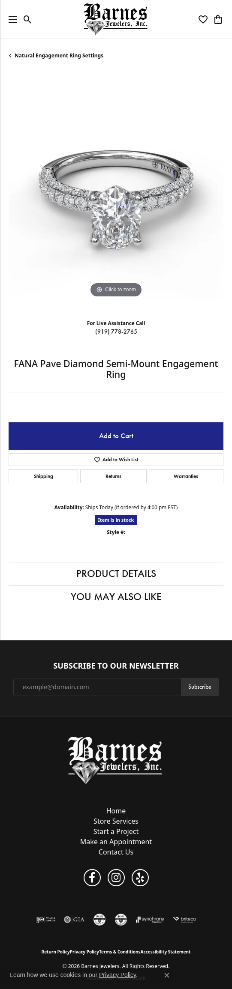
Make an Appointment (116, 841)
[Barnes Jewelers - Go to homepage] (116, 760)
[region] (116, 192)
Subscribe (199, 686)
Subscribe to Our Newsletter (115, 666)
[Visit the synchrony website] (150, 919)
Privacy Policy (84, 952)
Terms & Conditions (120, 952)
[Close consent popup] (166, 975)
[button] (27, 19)
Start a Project (116, 831)
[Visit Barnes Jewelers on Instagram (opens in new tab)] (116, 877)
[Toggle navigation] (10, 19)
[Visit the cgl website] (99, 919)
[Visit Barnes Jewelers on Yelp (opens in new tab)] (140, 877)
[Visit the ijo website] (45, 919)
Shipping (43, 476)
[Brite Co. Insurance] (184, 919)
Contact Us (116, 852)
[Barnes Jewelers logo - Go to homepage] (116, 19)
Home (116, 811)
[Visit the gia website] (74, 919)
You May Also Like (116, 597)
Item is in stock (116, 520)
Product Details (116, 574)
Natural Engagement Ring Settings (59, 55)
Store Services (116, 821)
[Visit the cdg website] (120, 919)
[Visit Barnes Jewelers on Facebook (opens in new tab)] (92, 877)
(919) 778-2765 (116, 331)
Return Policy (56, 952)
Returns (113, 476)
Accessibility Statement (166, 952)
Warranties (186, 476)
